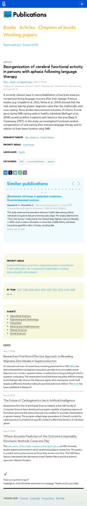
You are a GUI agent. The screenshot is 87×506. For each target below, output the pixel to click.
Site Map (60, 498)
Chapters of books (57, 27)
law (28, 268)
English (22, 152)
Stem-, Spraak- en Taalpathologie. (18, 82)
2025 (31, 289)
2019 (66, 289)
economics (32, 265)
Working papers (20, 35)
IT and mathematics (16, 268)
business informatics (17, 265)
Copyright (35, 498)
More (9, 293)
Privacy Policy (48, 498)
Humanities (15, 322)
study (76, 383)
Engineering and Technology (24, 319)
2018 (72, 289)
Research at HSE (30, 44)
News (7, 345)
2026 (25, 289)
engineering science (49, 265)
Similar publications (27, 184)
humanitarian (67, 265)
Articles (27, 27)
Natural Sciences (18, 329)
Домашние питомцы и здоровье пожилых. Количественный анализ (34, 198)
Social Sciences (18, 333)
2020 (60, 289)
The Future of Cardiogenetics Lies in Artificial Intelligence (39, 400)
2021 (54, 289)
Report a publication (12, 44)
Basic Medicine (32, 137)
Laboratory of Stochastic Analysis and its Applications (33, 446)
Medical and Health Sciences (24, 326)
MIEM (72, 366)
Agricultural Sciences (20, 315)
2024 (37, 289)
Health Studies (47, 137)
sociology (64, 268)
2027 (19, 289)
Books (9, 27)
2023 (43, 289)
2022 (49, 289)
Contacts (23, 498)
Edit (82, 502)
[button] (7, 189)
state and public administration (22, 272)
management (38, 268)
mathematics (51, 268)
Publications (29, 14)
